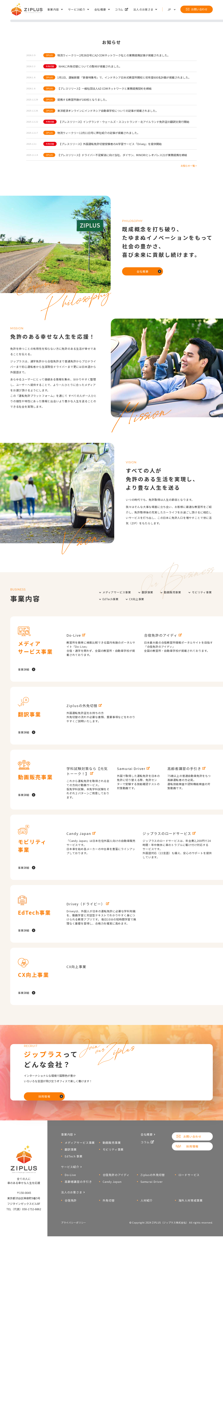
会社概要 (100, 10)
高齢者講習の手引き (78, 1405)
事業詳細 (23, 780)
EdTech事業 (110, 709)
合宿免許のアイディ (116, 1398)
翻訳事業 (147, 703)
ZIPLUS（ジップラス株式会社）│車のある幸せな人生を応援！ (27, 10)
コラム (119, 10)
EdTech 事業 (73, 1379)
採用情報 (44, 1310)
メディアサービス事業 (116, 703)
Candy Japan (112, 1405)
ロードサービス (189, 1398)
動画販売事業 (172, 703)
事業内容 (53, 10)
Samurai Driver (151, 1405)
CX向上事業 (136, 709)
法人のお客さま (143, 10)
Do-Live (70, 1398)
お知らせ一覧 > (189, 276)
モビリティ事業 (202, 703)
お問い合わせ (199, 10)
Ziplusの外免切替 (152, 1398)
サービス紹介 (76, 10)
